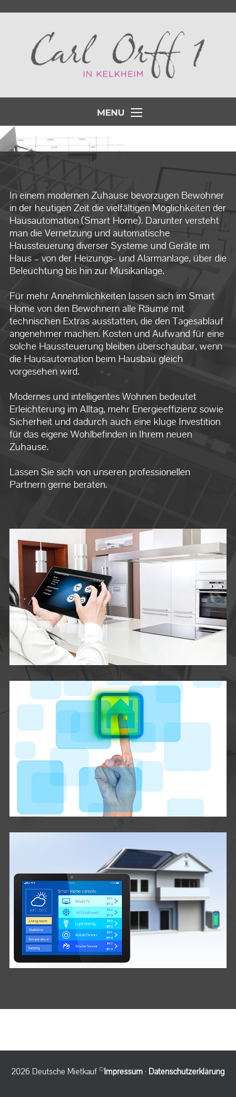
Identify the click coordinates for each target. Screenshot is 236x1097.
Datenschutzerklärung (187, 1072)
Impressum (123, 1072)
